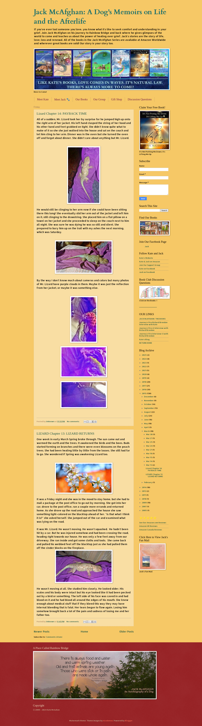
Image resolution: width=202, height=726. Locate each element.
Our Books (82, 99)
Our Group (99, 99)
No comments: (73, 421)
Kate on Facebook (147, 269)
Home (84, 631)
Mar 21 (149, 450)
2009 (144, 502)
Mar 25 (149, 442)
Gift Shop (116, 99)
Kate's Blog (144, 339)
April (146, 427)
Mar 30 (149, 434)
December (149, 396)
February (148, 482)
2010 (144, 499)
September (149, 408)
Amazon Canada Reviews (150, 530)
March (147, 431)
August (147, 412)
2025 (144, 355)
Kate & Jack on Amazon (149, 261)
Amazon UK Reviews (148, 526)
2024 (144, 359)
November (149, 400)
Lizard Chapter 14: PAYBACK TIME (62, 113)
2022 (144, 366)
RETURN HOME (145, 343)
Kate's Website (146, 258)
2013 (144, 491)
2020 (144, 374)
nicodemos (108, 720)
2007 (144, 506)
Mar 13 (149, 465)
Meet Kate (43, 99)
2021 (144, 370)
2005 (144, 510)
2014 (144, 487)
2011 (144, 495)
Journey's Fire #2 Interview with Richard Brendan (153, 329)
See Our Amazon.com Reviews (152, 522)
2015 (144, 393)
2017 (144, 386)
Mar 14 (149, 461)
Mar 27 (149, 438)
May (146, 423)
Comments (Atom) (54, 637)
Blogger (128, 720)
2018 (144, 382)
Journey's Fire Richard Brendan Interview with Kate (153, 323)
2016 (144, 389)
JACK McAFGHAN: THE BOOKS (152, 319)
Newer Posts (41, 631)
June (146, 420)
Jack (147, 246)
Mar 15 (149, 457)
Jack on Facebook (147, 272)
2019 (144, 378)
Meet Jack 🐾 (62, 99)
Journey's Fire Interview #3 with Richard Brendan (153, 335)
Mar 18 (149, 453)
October (148, 404)
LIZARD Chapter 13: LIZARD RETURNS (65, 433)
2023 (144, 363)
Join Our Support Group (149, 265)
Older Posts (126, 631)
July (146, 416)
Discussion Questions (140, 99)
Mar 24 (149, 446)
